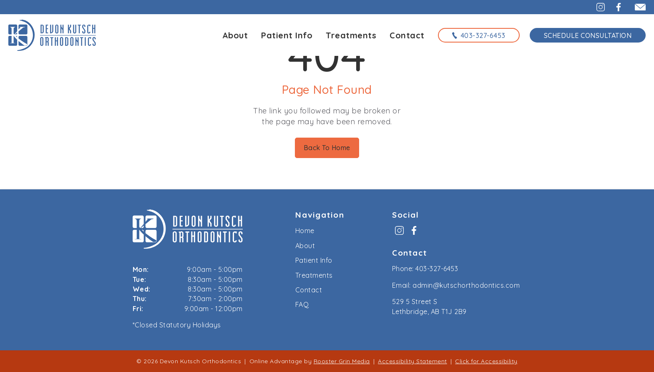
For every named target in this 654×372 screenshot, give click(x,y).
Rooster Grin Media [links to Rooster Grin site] (342, 361)
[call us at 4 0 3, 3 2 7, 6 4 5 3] (479, 35)
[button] (596, 7)
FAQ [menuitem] (302, 304)
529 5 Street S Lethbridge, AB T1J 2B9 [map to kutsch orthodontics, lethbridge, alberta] (429, 306)
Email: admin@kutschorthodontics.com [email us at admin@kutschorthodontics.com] (456, 285)
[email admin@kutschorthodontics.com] (637, 7)
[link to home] (188, 230)
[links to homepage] (52, 35)
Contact (407, 35)
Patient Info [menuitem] (313, 260)
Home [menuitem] (304, 230)
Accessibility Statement (412, 361)
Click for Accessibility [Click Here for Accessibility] (486, 361)
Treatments (351, 35)
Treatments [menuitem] (314, 275)
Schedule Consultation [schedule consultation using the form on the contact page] (588, 35)
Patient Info (286, 35)
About (235, 35)
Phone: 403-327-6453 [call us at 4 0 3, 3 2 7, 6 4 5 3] (425, 268)
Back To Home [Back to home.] (327, 147)
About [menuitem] (305, 245)
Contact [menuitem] (308, 290)
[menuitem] (399, 233)
